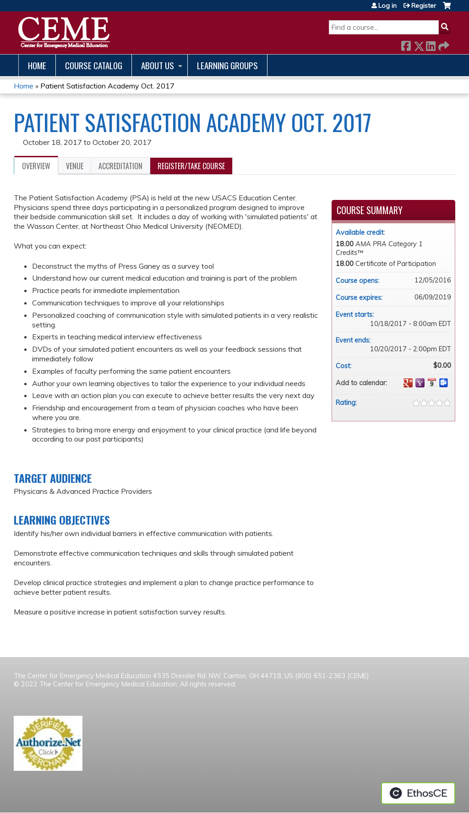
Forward (442, 44)
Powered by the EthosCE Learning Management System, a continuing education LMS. (418, 793)
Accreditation (120, 165)
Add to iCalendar (431, 382)
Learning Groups (227, 65)
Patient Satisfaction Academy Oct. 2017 (107, 85)
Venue (74, 165)
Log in (387, 5)
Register (423, 5)
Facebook (405, 44)
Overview (36, 165)
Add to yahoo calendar (420, 382)
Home (37, 65)
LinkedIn (430, 44)
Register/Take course (191, 165)
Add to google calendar (408, 382)
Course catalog (93, 65)
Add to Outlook (443, 382)
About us (157, 65)
